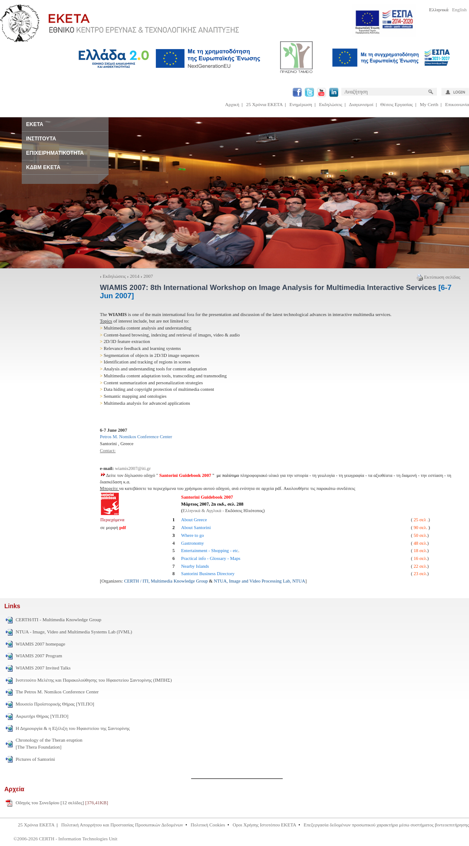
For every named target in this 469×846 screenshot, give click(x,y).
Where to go (192, 535)
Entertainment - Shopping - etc (209, 550)
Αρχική (232, 104)
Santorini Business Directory (207, 573)
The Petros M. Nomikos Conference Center (57, 691)
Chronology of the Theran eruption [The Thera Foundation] (49, 743)
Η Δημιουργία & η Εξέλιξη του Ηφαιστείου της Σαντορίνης (73, 728)
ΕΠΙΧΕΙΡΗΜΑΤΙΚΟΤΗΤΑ (55, 153)
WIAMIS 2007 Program (39, 655)
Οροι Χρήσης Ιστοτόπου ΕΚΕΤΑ (264, 824)
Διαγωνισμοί (361, 104)
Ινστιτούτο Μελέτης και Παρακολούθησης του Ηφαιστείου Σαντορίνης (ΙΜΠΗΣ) (94, 680)
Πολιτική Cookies (208, 824)
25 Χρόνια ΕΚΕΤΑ (264, 104)
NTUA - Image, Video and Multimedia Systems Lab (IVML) (74, 631)
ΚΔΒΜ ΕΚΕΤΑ (43, 167)
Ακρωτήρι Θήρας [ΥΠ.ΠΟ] (42, 716)
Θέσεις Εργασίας (396, 104)
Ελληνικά (439, 9)
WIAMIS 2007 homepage (40, 643)
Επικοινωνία (457, 104)
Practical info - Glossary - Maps (210, 558)
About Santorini (196, 527)
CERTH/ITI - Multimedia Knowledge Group (58, 619)
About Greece (194, 519)
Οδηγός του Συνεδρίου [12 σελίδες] (62, 802)
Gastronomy (192, 543)
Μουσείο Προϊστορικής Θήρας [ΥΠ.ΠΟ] (55, 703)
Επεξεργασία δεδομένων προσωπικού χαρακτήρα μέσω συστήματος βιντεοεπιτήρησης (386, 824)
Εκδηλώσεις (330, 104)
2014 (134, 276)
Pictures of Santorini (35, 759)
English (459, 9)
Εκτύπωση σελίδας (438, 277)
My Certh (429, 104)
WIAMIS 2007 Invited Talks (43, 667)
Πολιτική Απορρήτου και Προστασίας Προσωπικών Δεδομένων (122, 824)
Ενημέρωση (301, 104)
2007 (148, 276)
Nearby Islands (195, 566)
